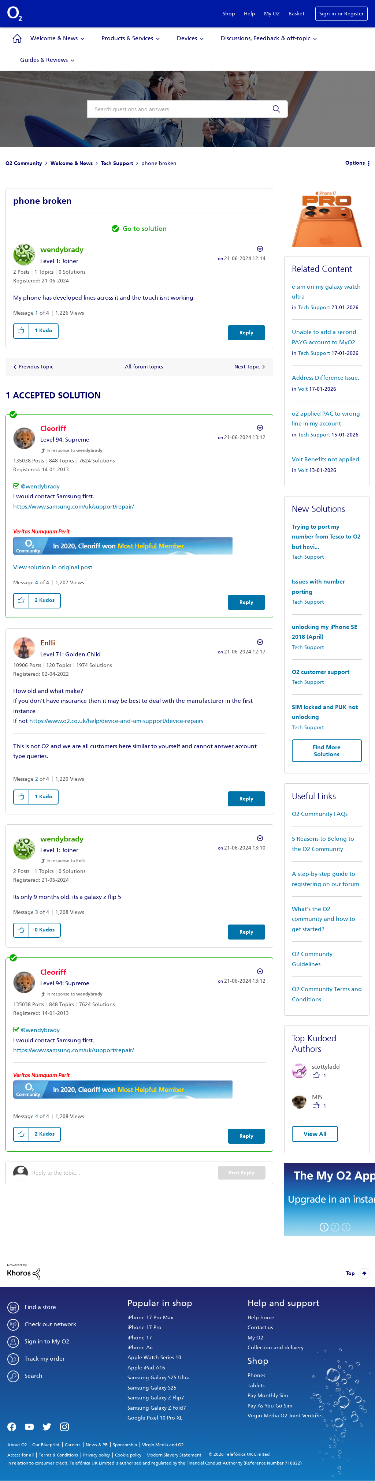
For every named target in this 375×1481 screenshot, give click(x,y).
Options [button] (355, 163)
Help (249, 14)
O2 (14, 14)
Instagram (64, 1426)
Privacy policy (96, 1455)
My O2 (272, 14)
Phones (256, 1375)
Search (33, 1375)
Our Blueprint (46, 1444)
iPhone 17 (139, 1338)
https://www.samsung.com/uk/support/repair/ (73, 506)
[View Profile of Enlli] (47, 642)
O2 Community (23, 163)
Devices (187, 38)
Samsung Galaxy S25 (152, 1388)
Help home (261, 1318)
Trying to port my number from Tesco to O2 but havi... (326, 536)
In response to (75, 450)
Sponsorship (125, 1444)
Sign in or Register (341, 14)
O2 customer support (320, 671)
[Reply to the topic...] (125, 1173)
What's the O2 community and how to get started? (323, 919)
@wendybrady (40, 486)
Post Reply (242, 1173)
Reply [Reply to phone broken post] (246, 333)
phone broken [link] (159, 163)
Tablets (256, 1386)
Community (17, 38)
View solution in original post (52, 567)
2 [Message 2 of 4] (36, 779)
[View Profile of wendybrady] (61, 249)
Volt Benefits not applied (325, 459)
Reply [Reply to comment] (246, 602)
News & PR (97, 1444)
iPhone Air (140, 1348)
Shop (229, 14)
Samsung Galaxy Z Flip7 (155, 1398)
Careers (73, 1444)
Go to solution (145, 229)
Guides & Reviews (44, 59)
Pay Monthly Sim (268, 1395)
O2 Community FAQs (320, 813)
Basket (296, 14)
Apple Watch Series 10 (154, 1357)
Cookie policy (128, 1455)
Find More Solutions (327, 751)
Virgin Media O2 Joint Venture (284, 1416)
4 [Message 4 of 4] (36, 583)
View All (315, 1134)
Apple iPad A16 (146, 1368)
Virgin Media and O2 (163, 1444)
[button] (21, 331)
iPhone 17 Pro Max (150, 1318)
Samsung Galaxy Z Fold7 (156, 1408)
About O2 (17, 1444)
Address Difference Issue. (325, 377)
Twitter (46, 1426)
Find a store (40, 1307)
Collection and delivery (276, 1348)
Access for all (20, 1455)
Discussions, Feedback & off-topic (265, 38)
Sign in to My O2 (47, 1341)
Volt (303, 389)
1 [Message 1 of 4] (36, 313)
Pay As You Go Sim (270, 1406)
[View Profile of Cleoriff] (53, 428)
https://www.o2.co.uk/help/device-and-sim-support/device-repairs (116, 720)
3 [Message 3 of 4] (36, 912)
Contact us (260, 1327)
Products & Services (127, 38)
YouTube (29, 1426)
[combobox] (187, 109)
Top (350, 1273)
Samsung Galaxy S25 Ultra (158, 1378)
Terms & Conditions (58, 1455)
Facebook (11, 1426)
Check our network (51, 1324)
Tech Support (117, 163)
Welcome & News (54, 38)
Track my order (45, 1358)
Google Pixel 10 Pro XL (154, 1418)
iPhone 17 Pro (144, 1327)
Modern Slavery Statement (173, 1455)
